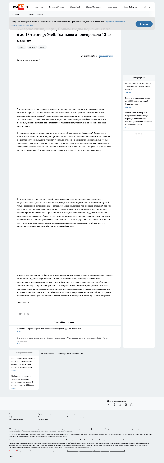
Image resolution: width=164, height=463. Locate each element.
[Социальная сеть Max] (131, 404)
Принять (144, 24)
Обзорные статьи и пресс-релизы (77, 417)
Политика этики (43, 419)
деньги (21, 47)
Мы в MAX (75, 7)
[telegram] (28, 313)
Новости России (56, 7)
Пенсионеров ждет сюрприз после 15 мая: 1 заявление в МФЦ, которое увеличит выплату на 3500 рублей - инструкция (65, 341)
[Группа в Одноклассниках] (114, 404)
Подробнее (69, 431)
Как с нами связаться (16, 419)
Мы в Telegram (130, 7)
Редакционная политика (45, 417)
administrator (106, 56)
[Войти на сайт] (150, 7)
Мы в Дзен (112, 7)
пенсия (42, 47)
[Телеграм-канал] (120, 404)
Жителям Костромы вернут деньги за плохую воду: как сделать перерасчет (65, 330)
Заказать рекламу (35, 14)
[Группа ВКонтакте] (109, 404)
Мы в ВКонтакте (93, 7)
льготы (32, 47)
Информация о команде (16, 417)
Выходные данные (72, 414)
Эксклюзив (17, 14)
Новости (39, 7)
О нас (11, 414)
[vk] (21, 313)
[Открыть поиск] (144, 7)
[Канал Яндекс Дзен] (126, 404)
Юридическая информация (46, 414)
